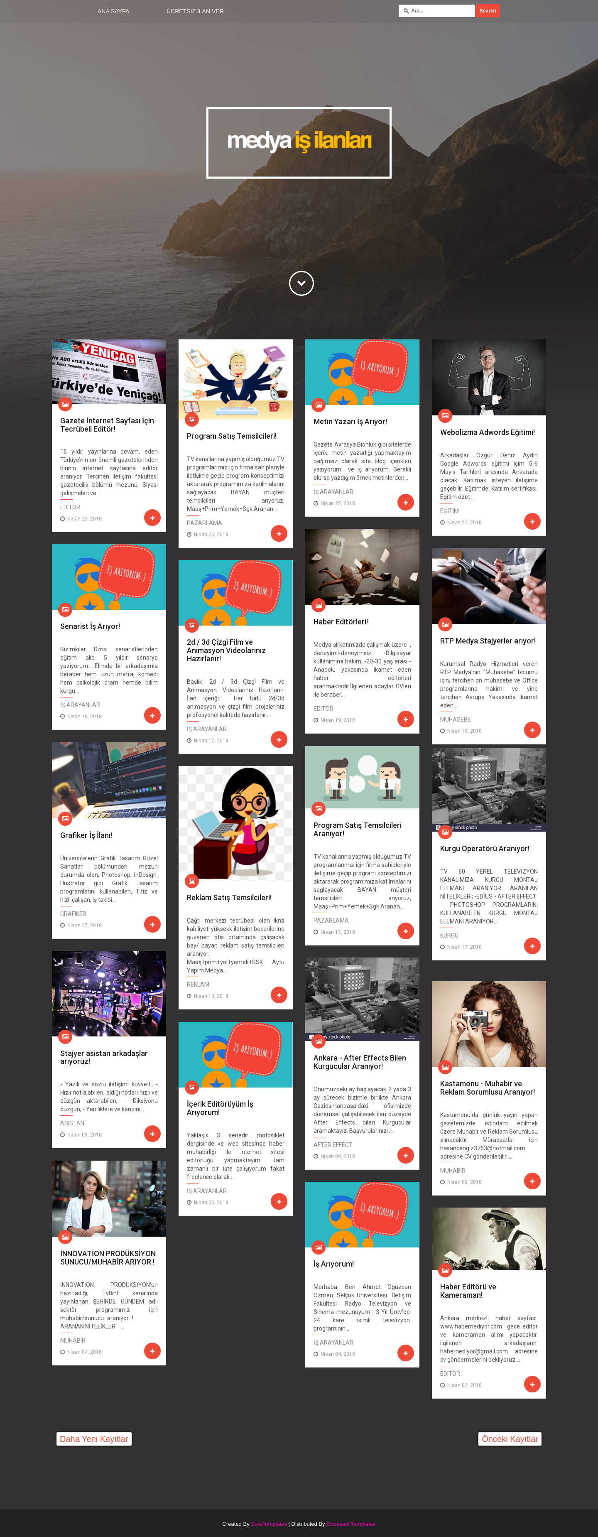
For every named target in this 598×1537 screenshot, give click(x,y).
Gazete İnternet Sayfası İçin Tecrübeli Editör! (107, 424)
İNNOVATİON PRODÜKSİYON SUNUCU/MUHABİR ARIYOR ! (108, 1257)
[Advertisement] (149, 1473)
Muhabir (453, 1170)
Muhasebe (455, 719)
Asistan (72, 1123)
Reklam (198, 984)
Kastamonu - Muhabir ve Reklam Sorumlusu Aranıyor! (487, 1087)
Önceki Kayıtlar (510, 1439)
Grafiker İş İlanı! (86, 835)
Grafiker (73, 914)
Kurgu (449, 935)
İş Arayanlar (333, 492)
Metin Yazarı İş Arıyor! (350, 421)
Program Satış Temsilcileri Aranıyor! (358, 829)
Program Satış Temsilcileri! (232, 436)
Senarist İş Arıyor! (90, 626)
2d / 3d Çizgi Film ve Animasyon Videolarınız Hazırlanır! (226, 650)
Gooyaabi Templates (350, 1524)
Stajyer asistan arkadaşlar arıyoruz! (104, 1057)
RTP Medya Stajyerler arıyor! (488, 640)
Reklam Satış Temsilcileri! (229, 897)
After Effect (333, 1145)
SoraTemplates (269, 1524)
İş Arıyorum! (334, 1264)
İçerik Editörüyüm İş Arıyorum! (220, 1108)
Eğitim (449, 511)
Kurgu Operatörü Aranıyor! (484, 848)
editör (70, 507)
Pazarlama (204, 523)
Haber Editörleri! (341, 621)
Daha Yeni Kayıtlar (94, 1439)
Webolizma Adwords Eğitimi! (487, 432)
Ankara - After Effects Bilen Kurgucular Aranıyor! (360, 1061)
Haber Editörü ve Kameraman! (468, 1290)
